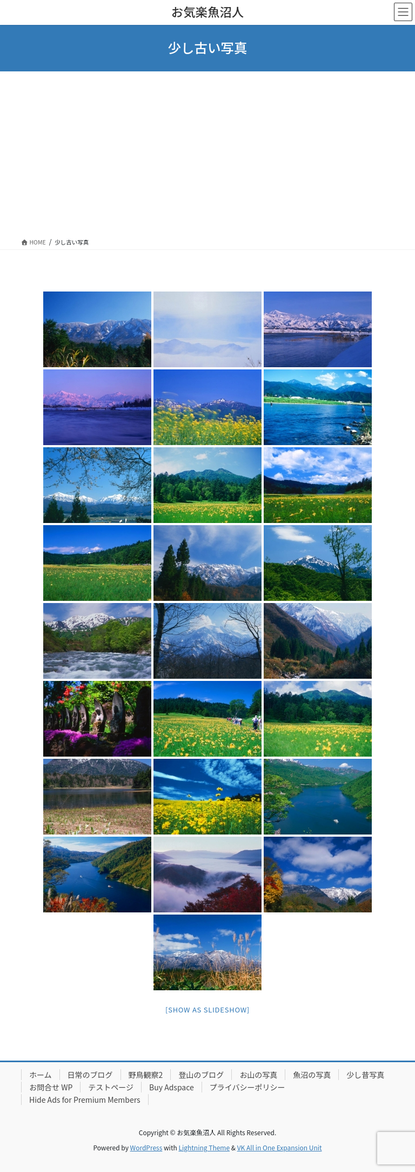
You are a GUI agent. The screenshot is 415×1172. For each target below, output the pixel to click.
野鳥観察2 (146, 1074)
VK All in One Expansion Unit (279, 1147)
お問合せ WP (50, 1087)
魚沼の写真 (312, 1074)
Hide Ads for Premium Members (84, 1099)
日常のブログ (90, 1074)
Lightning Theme (204, 1147)
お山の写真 (258, 1074)
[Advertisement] (207, 152)
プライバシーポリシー (247, 1087)
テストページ (110, 1087)
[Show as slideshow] (207, 1009)
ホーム (40, 1074)
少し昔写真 (365, 1074)
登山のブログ (201, 1074)
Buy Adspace (171, 1087)
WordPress (146, 1147)
